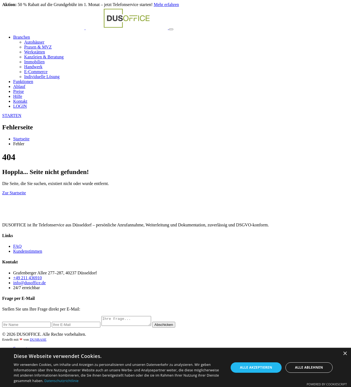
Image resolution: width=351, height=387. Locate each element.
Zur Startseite (14, 192)
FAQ (17, 246)
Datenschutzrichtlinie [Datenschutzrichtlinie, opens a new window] (61, 381)
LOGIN (20, 106)
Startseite (21, 138)
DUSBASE (38, 341)
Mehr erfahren (166, 4)
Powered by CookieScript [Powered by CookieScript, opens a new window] (327, 384)
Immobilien (34, 61)
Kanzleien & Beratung (44, 57)
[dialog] (175, 367)
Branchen (21, 37)
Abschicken (169, 326)
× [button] (345, 354)
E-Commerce (35, 71)
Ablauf (19, 86)
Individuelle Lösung (42, 76)
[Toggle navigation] (171, 29)
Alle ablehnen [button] (309, 367)
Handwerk (33, 66)
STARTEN (11, 115)
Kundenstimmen (27, 251)
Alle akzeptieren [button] (256, 367)
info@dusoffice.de (29, 282)
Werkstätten (34, 52)
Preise (18, 91)
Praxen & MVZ (38, 47)
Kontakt (20, 101)
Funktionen (23, 81)
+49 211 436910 (27, 277)
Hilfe (17, 96)
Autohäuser (34, 42)
